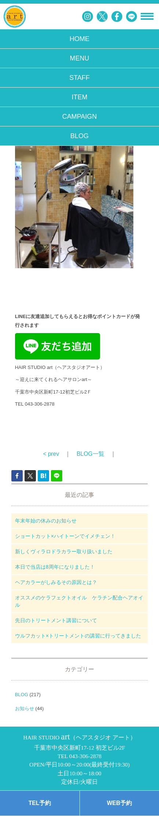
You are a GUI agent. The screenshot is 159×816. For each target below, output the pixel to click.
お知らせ (24, 708)
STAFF (79, 77)
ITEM (80, 97)
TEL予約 (40, 803)
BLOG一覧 (90, 454)
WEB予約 (119, 803)
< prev (51, 454)
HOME (79, 39)
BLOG (79, 136)
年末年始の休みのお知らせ (46, 521)
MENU (79, 58)
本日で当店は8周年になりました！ (55, 567)
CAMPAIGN (79, 116)
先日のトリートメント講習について (56, 620)
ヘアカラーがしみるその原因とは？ (56, 582)
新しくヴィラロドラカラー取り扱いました (63, 551)
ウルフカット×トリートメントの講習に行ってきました (78, 636)
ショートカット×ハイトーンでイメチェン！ (65, 536)
